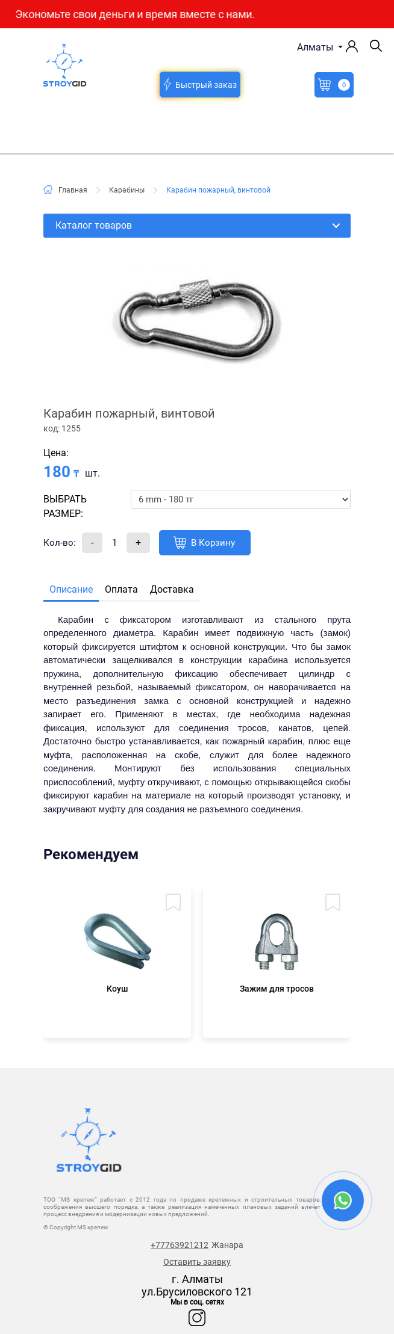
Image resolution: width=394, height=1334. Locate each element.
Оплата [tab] (121, 589)
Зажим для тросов (277, 988)
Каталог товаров (93, 225)
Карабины (127, 190)
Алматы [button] (316, 47)
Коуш (117, 988)
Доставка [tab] (172, 589)
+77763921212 (179, 1245)
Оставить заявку (197, 1262)
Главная (65, 189)
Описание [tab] (71, 589)
